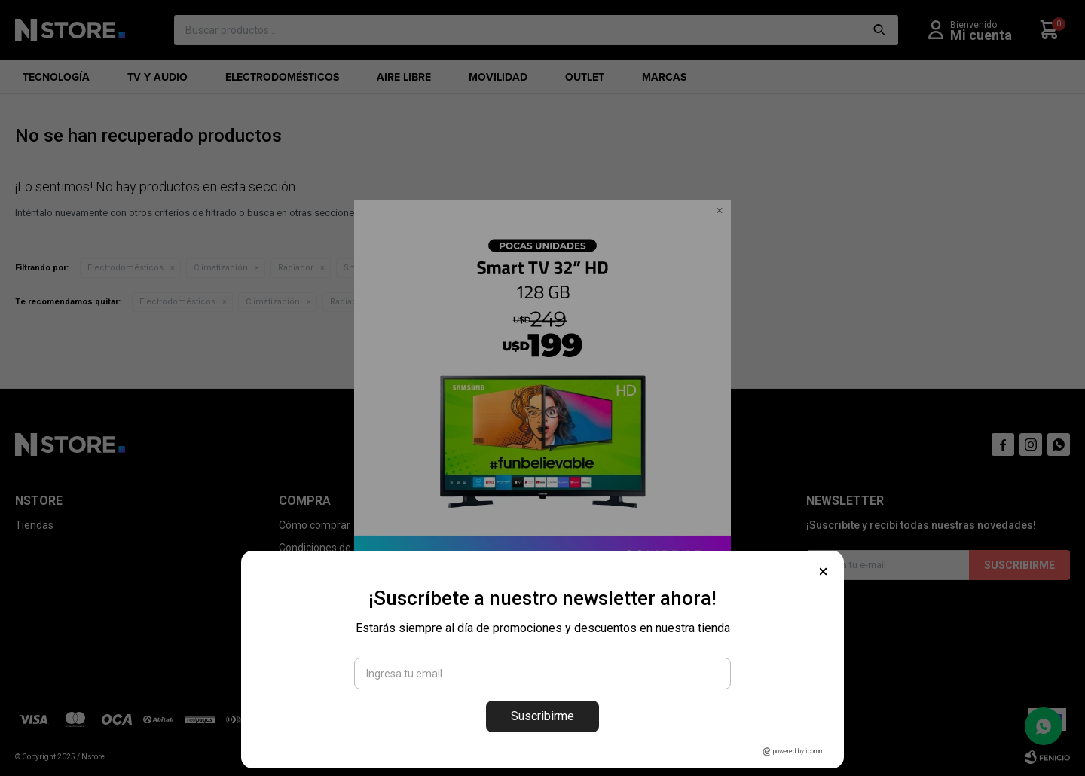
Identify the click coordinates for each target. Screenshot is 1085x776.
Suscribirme (542, 716)
